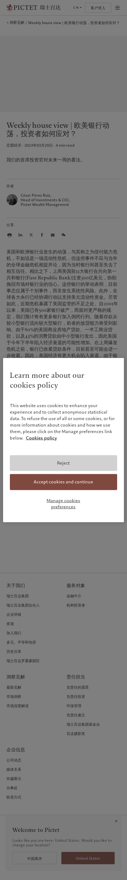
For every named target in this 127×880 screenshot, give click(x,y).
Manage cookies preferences (63, 504)
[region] (63, 440)
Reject (63, 463)
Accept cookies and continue (63, 482)
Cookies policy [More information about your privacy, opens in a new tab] (41, 438)
